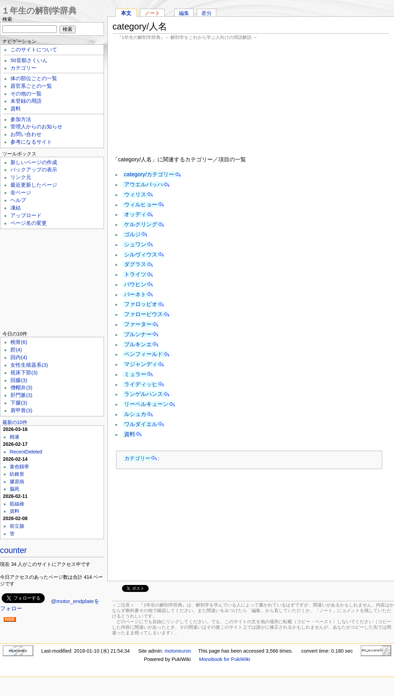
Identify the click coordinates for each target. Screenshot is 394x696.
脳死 (14, 489)
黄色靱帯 (19, 466)
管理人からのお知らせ (36, 126)
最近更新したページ (33, 185)
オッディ (135, 214)
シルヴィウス (140, 254)
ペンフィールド (143, 354)
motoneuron (178, 651)
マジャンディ (140, 364)
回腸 (18, 380)
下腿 (18, 403)
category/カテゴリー (149, 174)
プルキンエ (138, 344)
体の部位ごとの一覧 (33, 78)
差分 (206, 13)
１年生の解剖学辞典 (39, 10)
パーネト (135, 294)
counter (13, 550)
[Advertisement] (251, 97)
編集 (184, 13)
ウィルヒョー (140, 204)
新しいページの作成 (33, 162)
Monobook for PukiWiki (224, 659)
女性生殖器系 (29, 365)
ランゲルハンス (143, 394)
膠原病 (17, 481)
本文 (126, 13)
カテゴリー (137, 458)
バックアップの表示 (33, 169)
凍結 (15, 208)
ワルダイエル (140, 424)
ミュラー (135, 374)
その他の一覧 (26, 93)
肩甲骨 (21, 410)
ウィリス (135, 194)
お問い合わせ (26, 134)
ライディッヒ (140, 384)
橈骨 (18, 342)
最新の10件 (14, 422)
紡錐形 (17, 474)
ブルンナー (138, 334)
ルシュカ (135, 414)
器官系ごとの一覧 (31, 86)
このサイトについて (33, 49)
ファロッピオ (140, 304)
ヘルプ (18, 200)
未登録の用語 (26, 101)
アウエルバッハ (143, 184)
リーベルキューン (146, 404)
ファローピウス (143, 314)
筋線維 (17, 504)
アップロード (26, 215)
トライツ (135, 274)
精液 (14, 437)
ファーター (138, 324)
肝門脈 (21, 395)
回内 (18, 357)
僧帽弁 (21, 387)
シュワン (135, 244)
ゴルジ (132, 234)
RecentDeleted (26, 452)
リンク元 (20, 177)
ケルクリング (140, 224)
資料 (129, 434)
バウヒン (135, 284)
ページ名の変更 (28, 223)
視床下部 (23, 372)
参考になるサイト (31, 142)
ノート (152, 13)
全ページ (20, 192)
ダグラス (135, 264)
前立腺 (17, 526)
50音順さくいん (28, 60)
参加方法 (20, 119)
